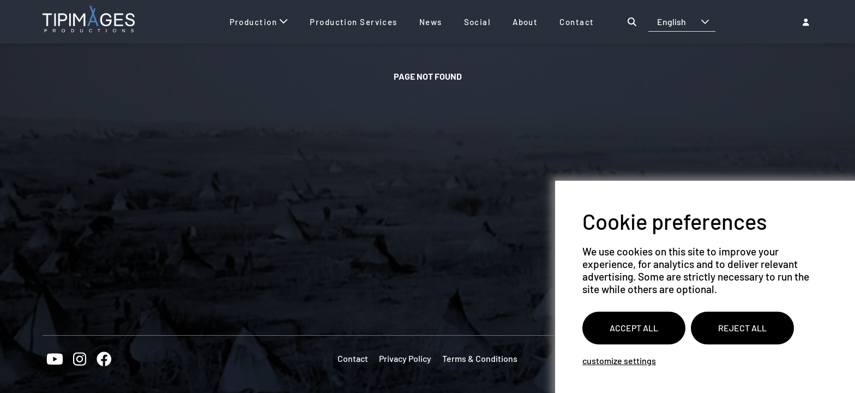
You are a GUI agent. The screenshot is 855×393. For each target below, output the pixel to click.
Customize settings (619, 360)
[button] (705, 21)
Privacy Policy (405, 358)
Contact (353, 358)
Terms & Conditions (479, 358)
